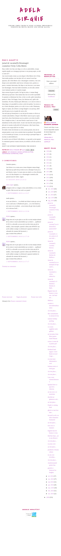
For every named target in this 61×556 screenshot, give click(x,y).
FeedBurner (51, 96)
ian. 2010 (51, 493)
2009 (48, 497)
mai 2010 (51, 482)
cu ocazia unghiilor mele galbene (53, 329)
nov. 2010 (51, 192)
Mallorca (50, 300)
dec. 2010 (51, 189)
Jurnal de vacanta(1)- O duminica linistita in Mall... (52, 283)
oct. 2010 (51, 194)
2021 (48, 166)
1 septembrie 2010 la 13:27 (17, 193)
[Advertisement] (30, 44)
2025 (48, 154)
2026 (48, 151)
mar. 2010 (51, 488)
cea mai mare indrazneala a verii (52, 361)
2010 (48, 186)
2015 (48, 171)
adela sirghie (10, 185)
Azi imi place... (52, 310)
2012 (48, 180)
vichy (21, 153)
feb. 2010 (51, 491)
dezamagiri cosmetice (10, 153)
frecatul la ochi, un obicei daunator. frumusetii (53, 418)
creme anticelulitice (25, 152)
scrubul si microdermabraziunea (53, 306)
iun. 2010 (51, 479)
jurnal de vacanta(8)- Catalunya (52, 217)
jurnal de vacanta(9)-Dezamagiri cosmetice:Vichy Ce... (53, 207)
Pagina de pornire (21, 297)
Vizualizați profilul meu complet (49, 140)
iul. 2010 (51, 476)
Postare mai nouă (7, 297)
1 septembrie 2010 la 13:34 (17, 211)
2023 (48, 160)
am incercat (12, 152)
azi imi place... (52, 402)
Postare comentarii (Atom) (18, 301)
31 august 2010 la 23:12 (16, 179)
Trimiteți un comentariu (9, 266)
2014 (48, 174)
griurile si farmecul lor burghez (52, 470)
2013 (48, 177)
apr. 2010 (51, 485)
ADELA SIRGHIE (30, 14)
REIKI (8, 216)
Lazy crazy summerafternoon (53, 379)
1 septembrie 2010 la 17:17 (17, 261)
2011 (48, 183)
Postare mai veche (36, 297)
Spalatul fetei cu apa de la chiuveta (52, 387)
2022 (48, 163)
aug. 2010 (51, 200)
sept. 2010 (51, 197)
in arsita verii (51, 444)
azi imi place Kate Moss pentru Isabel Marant (53, 336)
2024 (48, 157)
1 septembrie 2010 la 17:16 (17, 236)
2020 (48, 169)
